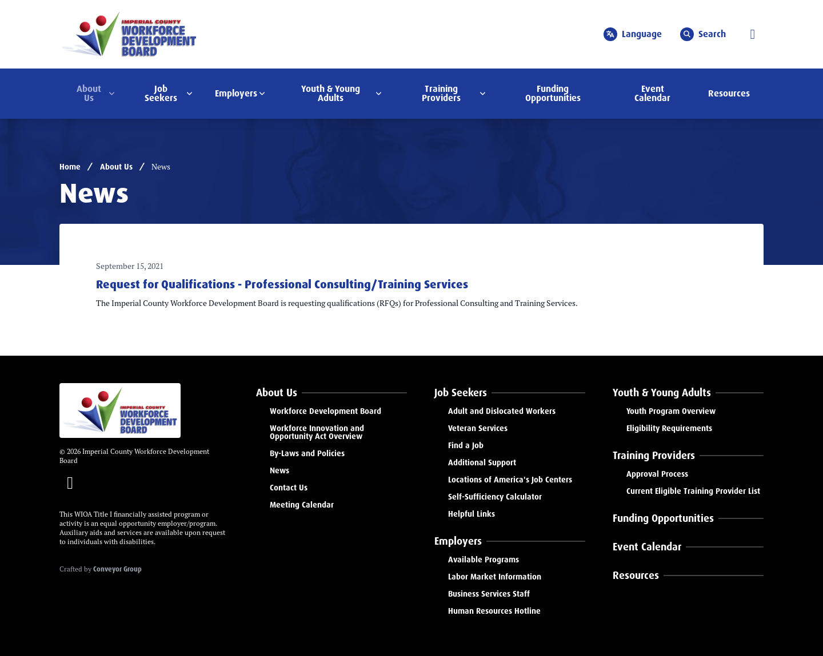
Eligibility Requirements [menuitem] (669, 428)
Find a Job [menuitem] (466, 445)
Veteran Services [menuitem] (478, 428)
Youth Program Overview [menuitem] (671, 411)
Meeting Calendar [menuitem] (302, 505)
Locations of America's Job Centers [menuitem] (510, 479)
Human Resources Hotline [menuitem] (494, 611)
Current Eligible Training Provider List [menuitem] (693, 491)
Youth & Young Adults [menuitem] (330, 93)
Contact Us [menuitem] (288, 487)
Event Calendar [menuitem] (652, 93)
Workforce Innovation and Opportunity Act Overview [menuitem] (317, 432)
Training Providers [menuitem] (441, 93)
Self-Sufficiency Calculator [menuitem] (495, 497)
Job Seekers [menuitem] (161, 93)
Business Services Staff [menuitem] (489, 594)
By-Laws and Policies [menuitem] (307, 453)
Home (70, 167)
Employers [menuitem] (236, 93)
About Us (116, 167)
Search (703, 34)
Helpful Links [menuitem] (471, 514)
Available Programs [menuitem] (483, 559)
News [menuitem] (279, 470)
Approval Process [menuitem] (657, 474)
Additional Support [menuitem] (482, 462)
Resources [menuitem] (729, 93)
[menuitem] (331, 393)
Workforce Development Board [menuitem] (325, 411)
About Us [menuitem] (89, 93)
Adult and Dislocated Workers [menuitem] (502, 411)
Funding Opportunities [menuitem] (553, 93)
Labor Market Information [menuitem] (494, 577)
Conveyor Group (117, 569)
